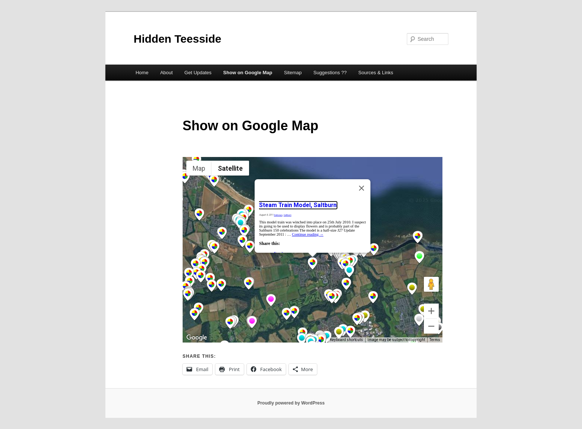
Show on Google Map (247, 72)
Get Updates (198, 72)
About (166, 72)
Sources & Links (375, 72)
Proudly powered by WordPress (290, 403)
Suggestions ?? (330, 72)
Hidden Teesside (177, 39)
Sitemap (293, 72)
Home (141, 72)
